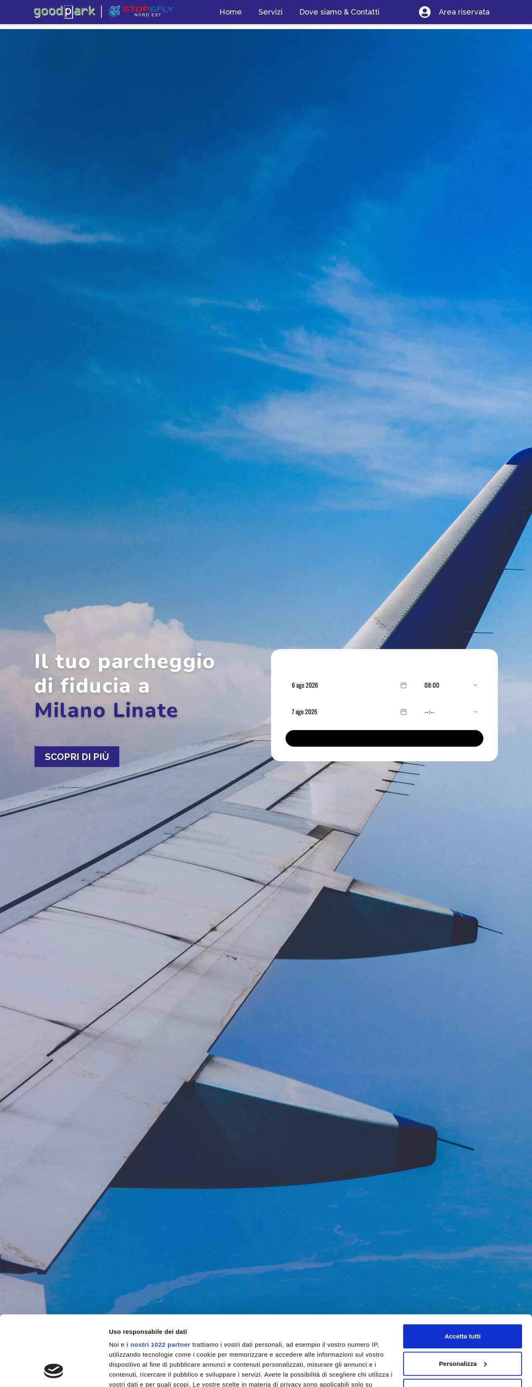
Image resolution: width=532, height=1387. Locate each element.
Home (230, 11)
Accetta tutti (463, 1270)
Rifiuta (463, 1324)
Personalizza (463, 1297)
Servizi (271, 11)
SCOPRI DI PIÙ (77, 756)
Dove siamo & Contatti (339, 11)
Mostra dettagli (131, 1370)
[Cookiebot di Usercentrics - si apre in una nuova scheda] (53, 1371)
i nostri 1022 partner (158, 1278)
